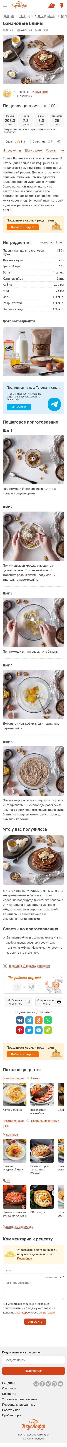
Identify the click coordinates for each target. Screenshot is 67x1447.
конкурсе (23, 1316)
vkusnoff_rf (19, 407)
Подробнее (24, 1258)
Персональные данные (18, 1408)
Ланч (6, 1180)
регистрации (47, 1316)
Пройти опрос (12, 1419)
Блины (35, 1078)
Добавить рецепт (22, 227)
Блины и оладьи (45, 15)
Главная (8, 15)
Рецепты (24, 15)
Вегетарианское (13, 1121)
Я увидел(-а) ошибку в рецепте (29, 965)
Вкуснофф (41, 92)
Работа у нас (11, 1413)
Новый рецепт (52, 3)
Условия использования (19, 1403)
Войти (61, 3)
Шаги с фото (33, 150)
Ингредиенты (12, 150)
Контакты (9, 1397)
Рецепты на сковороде (18, 1226)
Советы (51, 150)
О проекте (9, 1392)
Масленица (10, 1134)
